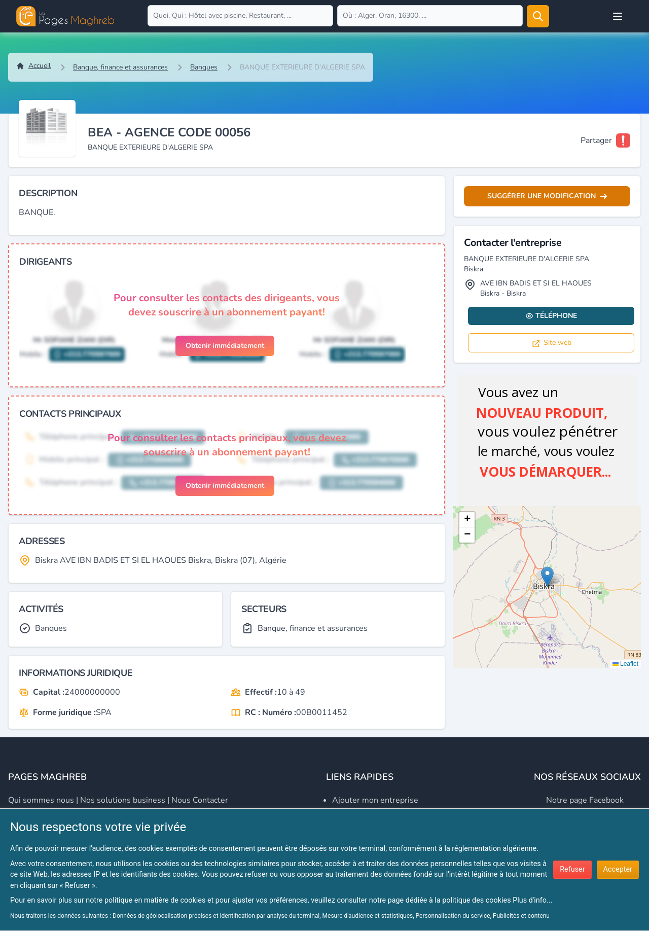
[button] (547, 576)
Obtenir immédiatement (225, 345)
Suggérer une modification (547, 196)
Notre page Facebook (585, 800)
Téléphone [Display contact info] (551, 315)
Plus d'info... (532, 900)
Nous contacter (199, 800)
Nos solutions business (122, 800)
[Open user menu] (617, 16)
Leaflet (625, 663)
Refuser (572, 869)
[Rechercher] (538, 16)
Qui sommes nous (41, 800)
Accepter (617, 869)
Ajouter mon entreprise (375, 800)
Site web (551, 342)
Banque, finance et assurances (120, 67)
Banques (204, 67)
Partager (596, 140)
